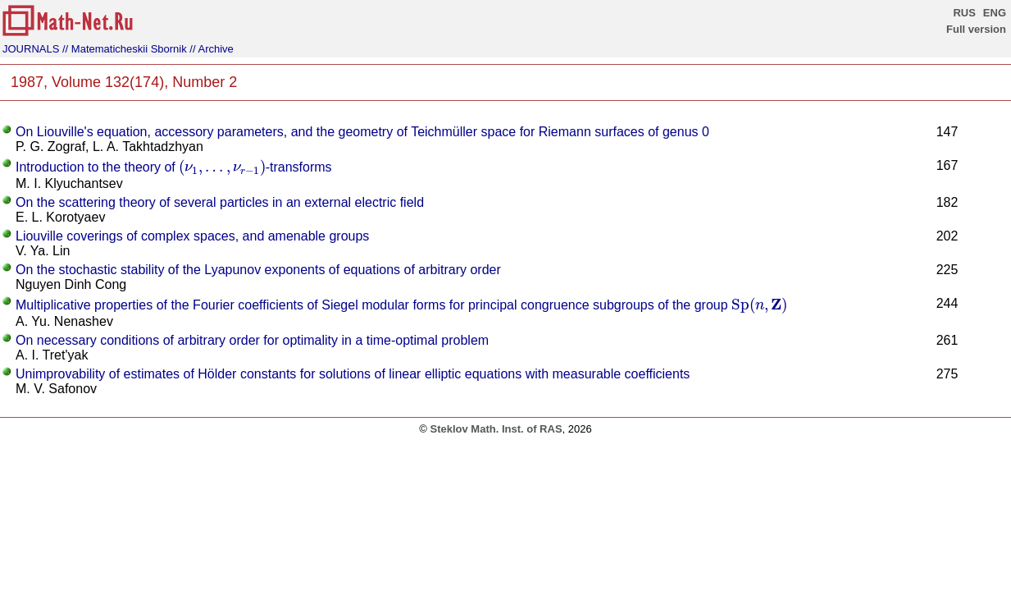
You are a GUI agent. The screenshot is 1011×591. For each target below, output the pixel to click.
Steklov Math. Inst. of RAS (496, 429)
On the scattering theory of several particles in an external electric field (220, 202)
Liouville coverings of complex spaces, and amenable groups (192, 236)
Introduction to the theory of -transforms (174, 167)
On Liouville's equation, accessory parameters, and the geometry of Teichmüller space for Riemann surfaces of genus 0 (362, 132)
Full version (976, 29)
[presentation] (222, 167)
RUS (964, 13)
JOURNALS (30, 49)
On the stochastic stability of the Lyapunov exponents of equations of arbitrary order (258, 270)
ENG (994, 13)
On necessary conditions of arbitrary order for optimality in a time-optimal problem (252, 340)
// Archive (211, 49)
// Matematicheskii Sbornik (124, 49)
